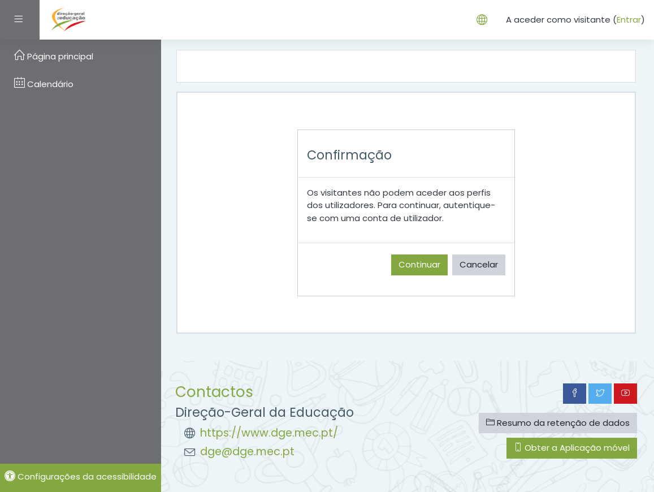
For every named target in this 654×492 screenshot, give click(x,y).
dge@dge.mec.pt (247, 451)
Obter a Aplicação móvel (572, 448)
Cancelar (479, 264)
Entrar (629, 19)
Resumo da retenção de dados (558, 423)
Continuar (419, 264)
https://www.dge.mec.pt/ (269, 433)
